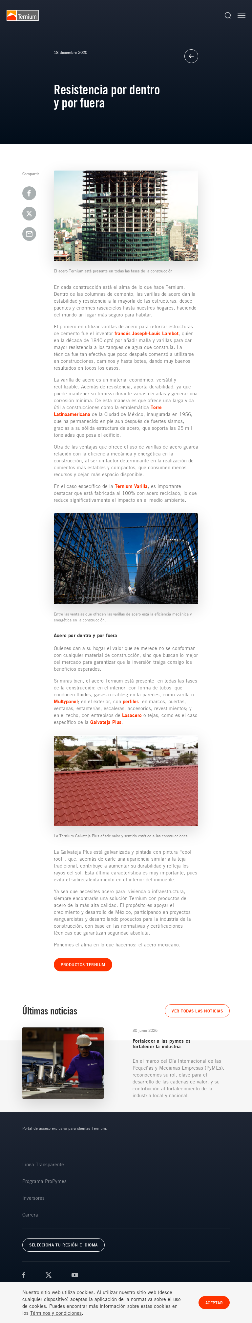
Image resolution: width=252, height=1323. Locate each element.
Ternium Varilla (131, 486)
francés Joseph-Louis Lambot (146, 333)
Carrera (30, 1215)
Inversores (33, 1198)
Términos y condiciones (56, 1313)
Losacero (132, 715)
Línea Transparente (43, 1164)
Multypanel (66, 701)
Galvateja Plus (105, 722)
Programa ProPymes (44, 1181)
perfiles (131, 701)
